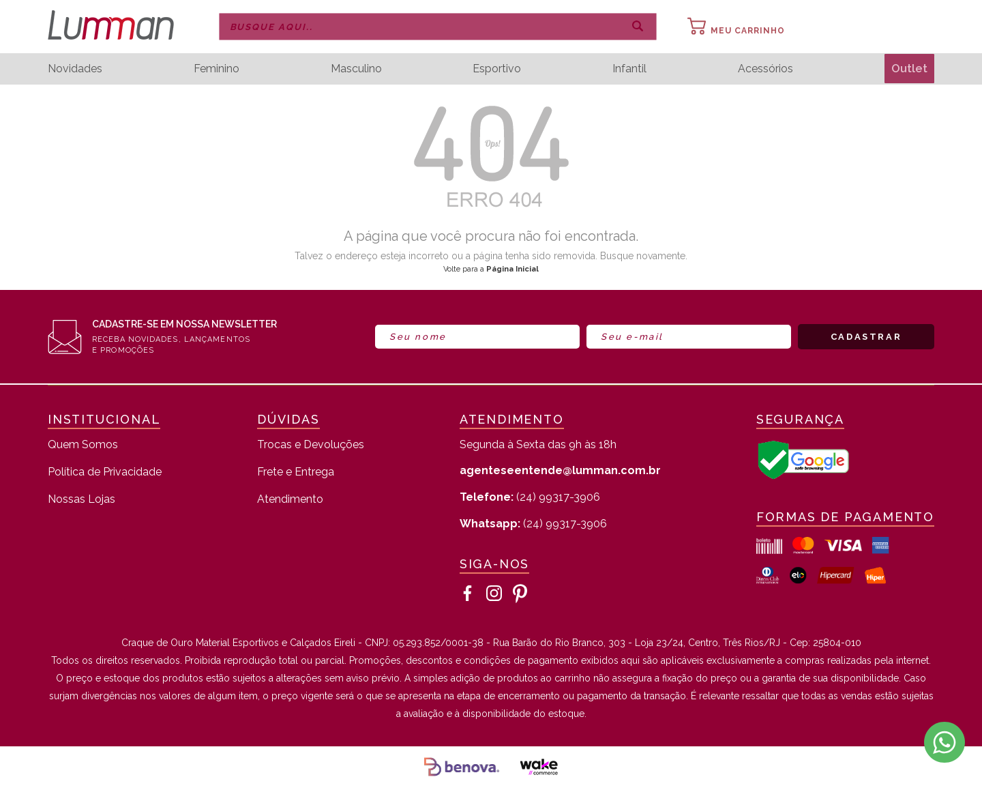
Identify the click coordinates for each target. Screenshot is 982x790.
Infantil (628, 68)
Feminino (216, 68)
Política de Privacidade (105, 472)
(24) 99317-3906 (530, 497)
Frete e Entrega (295, 472)
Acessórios (763, 68)
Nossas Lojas (81, 500)
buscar (637, 26)
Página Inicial (512, 269)
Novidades (75, 68)
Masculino (355, 68)
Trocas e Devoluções (310, 445)
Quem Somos (83, 445)
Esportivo (495, 68)
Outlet (908, 68)
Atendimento (290, 500)
